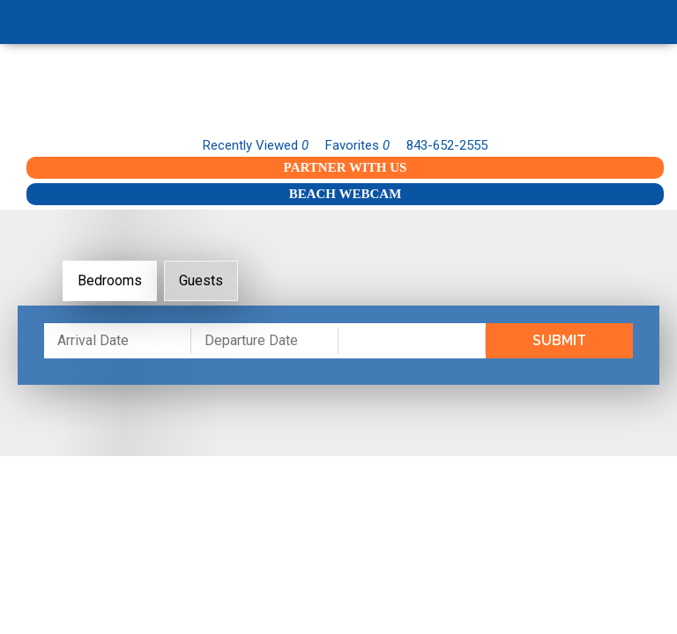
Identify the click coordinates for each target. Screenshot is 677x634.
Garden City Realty (338, 94)
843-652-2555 (446, 145)
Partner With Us (345, 167)
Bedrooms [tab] (110, 280)
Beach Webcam (345, 194)
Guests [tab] (201, 280)
